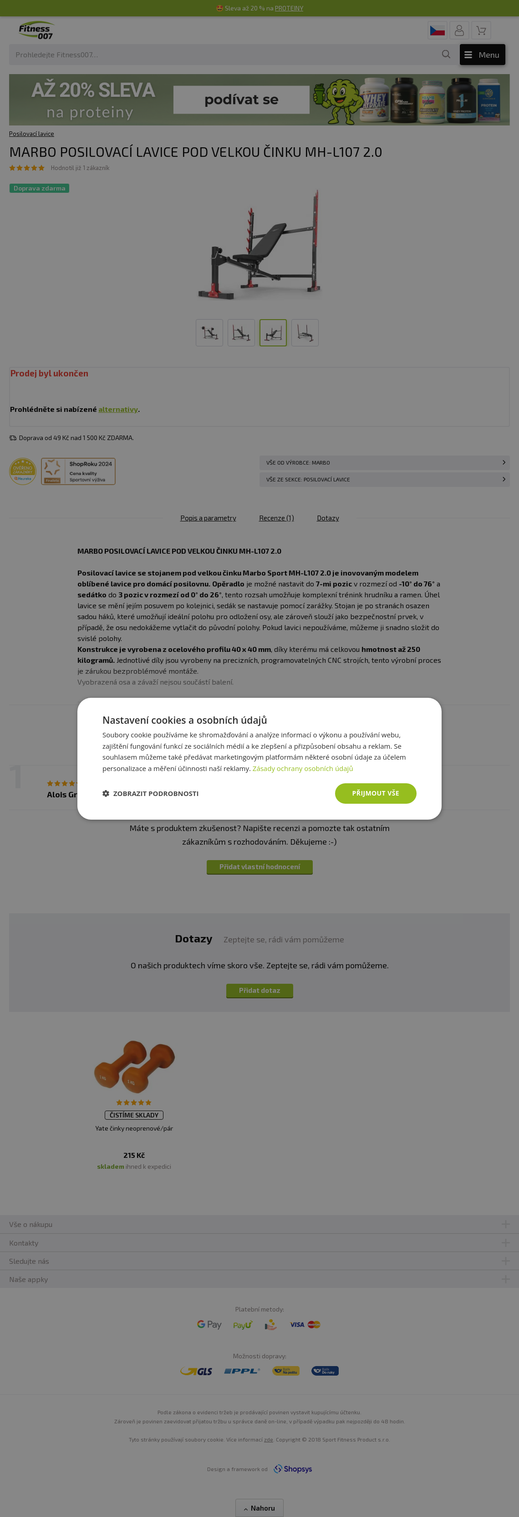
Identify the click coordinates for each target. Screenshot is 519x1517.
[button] (150, 793)
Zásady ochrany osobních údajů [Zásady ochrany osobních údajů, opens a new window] (303, 768)
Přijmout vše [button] (375, 793)
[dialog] (259, 758)
